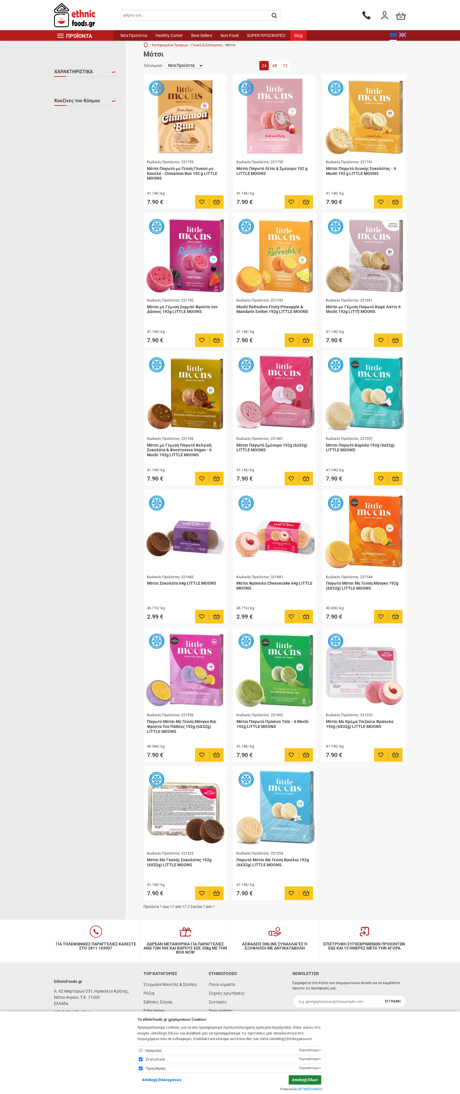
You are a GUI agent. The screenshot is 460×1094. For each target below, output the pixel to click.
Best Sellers (201, 35)
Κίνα (65, 136)
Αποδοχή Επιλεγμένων (162, 1080)
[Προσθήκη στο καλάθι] (217, 202)
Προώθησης (156, 1068)
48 (274, 65)
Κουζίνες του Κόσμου (77, 115)
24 (264, 65)
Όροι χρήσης (221, 1010)
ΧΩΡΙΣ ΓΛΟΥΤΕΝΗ (77, 101)
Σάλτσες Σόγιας (158, 1002)
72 (285, 65)
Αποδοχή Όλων (305, 1080)
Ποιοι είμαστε (222, 984)
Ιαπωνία (69, 127)
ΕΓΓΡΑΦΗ (392, 1001)
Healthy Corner (169, 35)
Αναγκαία (153, 1050)
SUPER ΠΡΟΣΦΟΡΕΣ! (266, 35)
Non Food (230, 35)
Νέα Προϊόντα (134, 35)
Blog (298, 35)
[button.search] (274, 15)
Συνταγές (218, 1002)
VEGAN (68, 84)
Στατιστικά (155, 1059)
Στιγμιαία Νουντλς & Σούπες (170, 984)
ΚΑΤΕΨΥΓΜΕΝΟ (76, 92)
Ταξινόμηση (152, 66)
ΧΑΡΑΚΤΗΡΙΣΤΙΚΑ (73, 71)
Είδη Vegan (154, 1010)
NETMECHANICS (310, 1089)
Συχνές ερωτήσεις (227, 993)
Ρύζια (148, 993)
